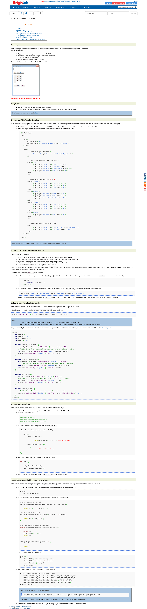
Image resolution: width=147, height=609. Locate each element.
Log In (135, 1)
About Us (73, 7)
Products (15, 7)
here (36, 113)
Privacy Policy (18, 608)
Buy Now (108, 3)
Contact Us (85, 7)
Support (48, 7)
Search (133, 13)
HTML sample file (106, 328)
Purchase (36, 7)
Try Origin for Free (119, 3)
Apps (25, 7)
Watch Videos (132, 3)
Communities (60, 7)
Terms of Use (27, 608)
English (14, 13)
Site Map (12, 608)
